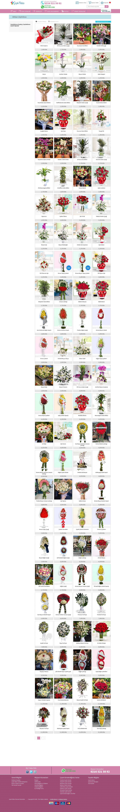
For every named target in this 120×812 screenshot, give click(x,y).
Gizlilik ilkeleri (53, 799)
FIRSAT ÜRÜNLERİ (78, 11)
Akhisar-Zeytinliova (19, 17)
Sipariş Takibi (95, 3)
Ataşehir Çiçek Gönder (66, 781)
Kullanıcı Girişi (82, 3)
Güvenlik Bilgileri (39, 785)
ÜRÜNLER (37, 11)
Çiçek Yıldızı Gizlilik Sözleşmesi (19, 781)
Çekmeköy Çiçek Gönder (66, 787)
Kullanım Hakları (63, 799)
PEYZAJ (65, 11)
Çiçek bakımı (91, 780)
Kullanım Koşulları (16, 780)
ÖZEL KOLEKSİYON (52, 11)
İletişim (36, 780)
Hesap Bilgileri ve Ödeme (41, 783)
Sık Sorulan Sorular (16, 785)
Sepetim (106, 3)
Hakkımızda (37, 781)
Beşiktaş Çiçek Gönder (66, 783)
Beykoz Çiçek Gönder (65, 785)
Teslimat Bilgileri (39, 787)
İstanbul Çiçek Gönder (65, 780)
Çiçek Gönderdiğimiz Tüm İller (67, 793)
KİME (13, 11)
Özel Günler (91, 783)
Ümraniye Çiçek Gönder (66, 790)
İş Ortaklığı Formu (39, 788)
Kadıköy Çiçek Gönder (65, 788)
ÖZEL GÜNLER (24, 11)
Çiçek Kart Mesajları (93, 781)
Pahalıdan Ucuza (53, 21)
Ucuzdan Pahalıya (41, 21)
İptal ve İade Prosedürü (18, 783)
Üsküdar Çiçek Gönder (66, 791)
